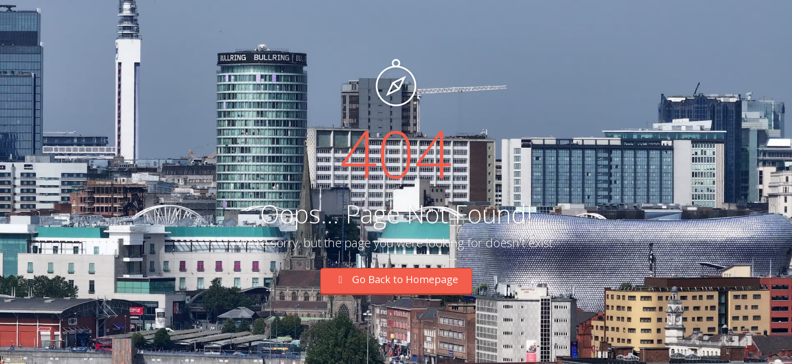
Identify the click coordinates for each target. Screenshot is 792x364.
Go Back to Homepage (396, 279)
